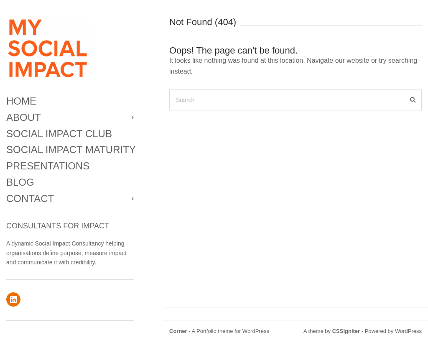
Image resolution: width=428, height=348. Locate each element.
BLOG (20, 182)
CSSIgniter (346, 331)
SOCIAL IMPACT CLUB (59, 133)
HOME (21, 101)
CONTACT (30, 198)
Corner (178, 331)
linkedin (13, 299)
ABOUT (23, 117)
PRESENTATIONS (47, 165)
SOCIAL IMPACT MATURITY (70, 149)
